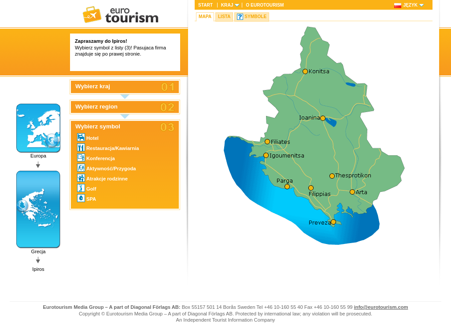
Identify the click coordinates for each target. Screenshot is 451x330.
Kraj (227, 5)
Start (205, 5)
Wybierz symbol (97, 127)
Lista (224, 16)
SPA (86, 198)
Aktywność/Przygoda (106, 168)
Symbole (255, 16)
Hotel (88, 137)
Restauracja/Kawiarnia (108, 147)
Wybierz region (96, 107)
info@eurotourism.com (381, 307)
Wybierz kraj (92, 86)
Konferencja (96, 157)
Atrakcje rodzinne (102, 178)
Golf (86, 188)
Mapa (205, 16)
